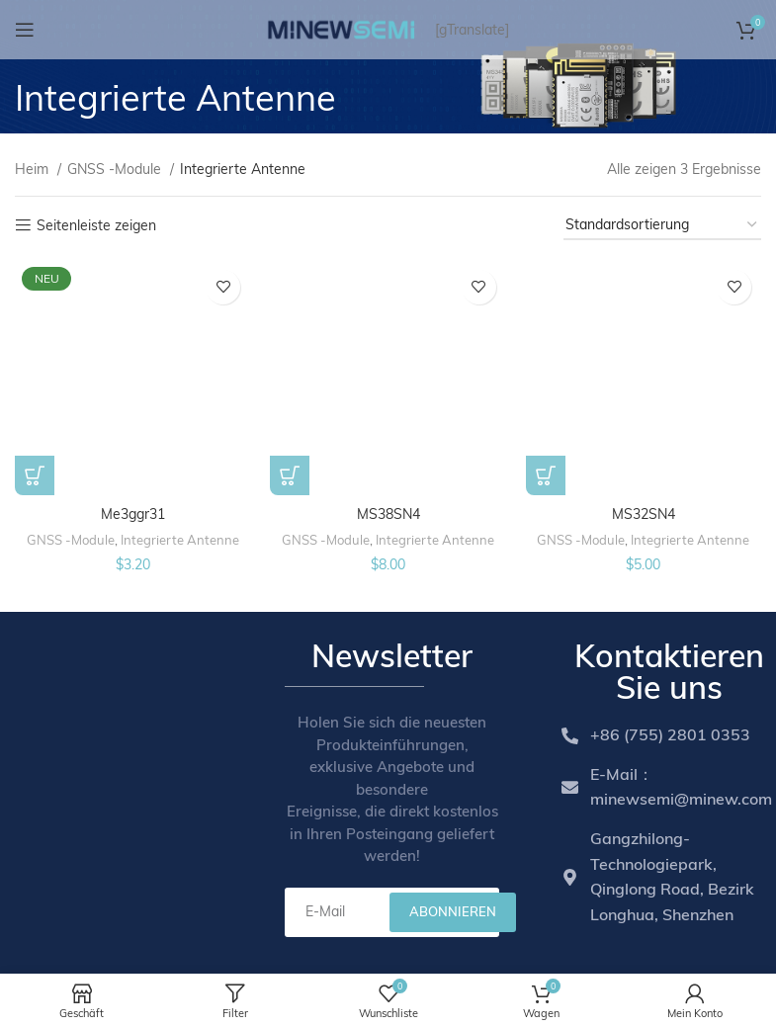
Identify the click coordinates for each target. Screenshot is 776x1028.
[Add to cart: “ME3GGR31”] (34, 475)
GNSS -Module (116, 169)
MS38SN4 (387, 513)
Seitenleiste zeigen (96, 225)
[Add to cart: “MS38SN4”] (289, 475)
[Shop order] (662, 226)
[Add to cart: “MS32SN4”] (545, 475)
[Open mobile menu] (24, 29)
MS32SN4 (643, 513)
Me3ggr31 (133, 513)
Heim (33, 169)
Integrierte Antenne (180, 539)
